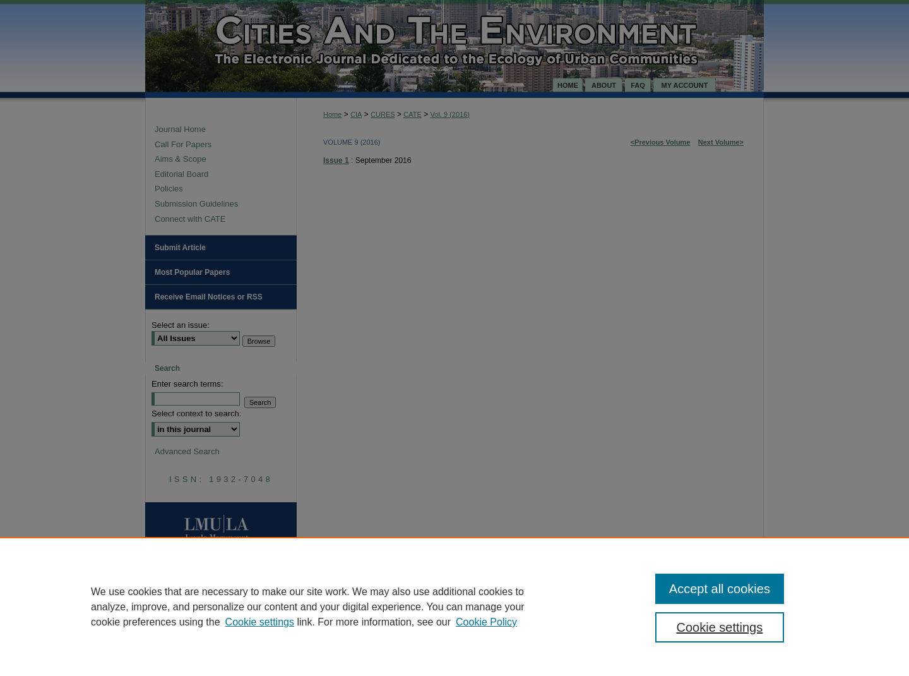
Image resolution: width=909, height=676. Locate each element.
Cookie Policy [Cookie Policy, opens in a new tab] (486, 622)
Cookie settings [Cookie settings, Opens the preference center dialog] (720, 627)
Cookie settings (259, 622)
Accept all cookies (719, 589)
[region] (454, 606)
